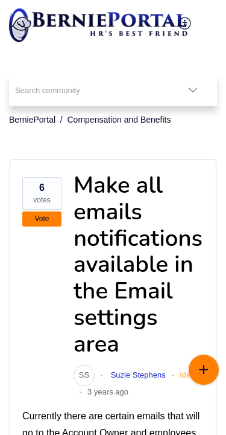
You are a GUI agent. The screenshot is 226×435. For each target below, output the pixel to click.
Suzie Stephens (137, 374)
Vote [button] (41, 218)
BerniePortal (32, 119)
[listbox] (193, 90)
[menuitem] (185, 23)
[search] (89, 90)
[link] (84, 374)
